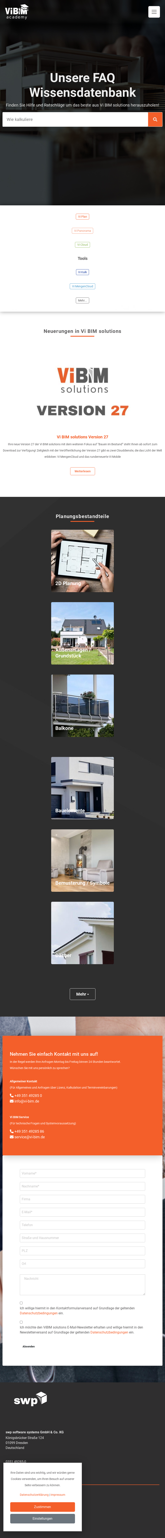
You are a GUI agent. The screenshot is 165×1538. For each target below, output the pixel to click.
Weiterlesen (83, 471)
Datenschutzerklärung (34, 1494)
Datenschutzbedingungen (39, 1313)
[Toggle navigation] (154, 12)
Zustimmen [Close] (42, 1507)
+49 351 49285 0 (26, 1095)
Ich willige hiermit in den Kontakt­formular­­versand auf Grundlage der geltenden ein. (77, 1310)
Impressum (58, 1494)
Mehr (82, 994)
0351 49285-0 (16, 1462)
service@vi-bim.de (27, 1137)
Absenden (29, 1346)
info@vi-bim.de (24, 1101)
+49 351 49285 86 (27, 1131)
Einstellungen (42, 1519)
